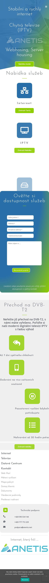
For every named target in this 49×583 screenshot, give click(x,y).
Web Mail (5, 473)
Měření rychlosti (8, 478)
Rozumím (25, 580)
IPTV (24, 171)
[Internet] (24, 90)
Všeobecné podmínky (11, 495)
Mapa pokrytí (7, 482)
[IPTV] (24, 159)
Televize (6, 458)
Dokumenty (6, 491)
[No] (46, 576)
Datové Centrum (11, 463)
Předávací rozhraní (10, 500)
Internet (24, 103)
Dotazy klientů (7, 486)
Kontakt (6, 468)
